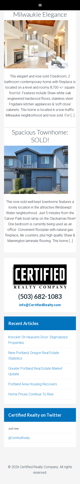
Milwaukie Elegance (40, 14)
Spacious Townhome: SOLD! (40, 136)
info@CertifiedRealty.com (40, 305)
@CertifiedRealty (19, 438)
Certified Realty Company (39, 467)
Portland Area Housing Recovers (32, 384)
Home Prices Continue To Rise (31, 394)
